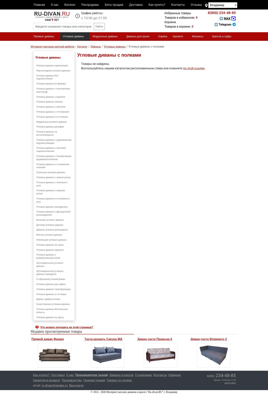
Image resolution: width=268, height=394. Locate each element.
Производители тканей (91, 375)
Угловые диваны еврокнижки (52, 65)
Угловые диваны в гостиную (51, 294)
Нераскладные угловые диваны (53, 70)
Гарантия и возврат (46, 380)
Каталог (70, 5)
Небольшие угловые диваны (51, 240)
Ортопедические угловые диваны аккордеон (49, 273)
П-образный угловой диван (50, 279)
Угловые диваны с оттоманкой (52, 112)
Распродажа (90, 5)
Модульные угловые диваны (51, 122)
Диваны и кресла (121, 375)
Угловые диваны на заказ (50, 245)
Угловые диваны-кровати (50, 250)
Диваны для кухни (139, 36)
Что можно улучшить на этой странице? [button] (66, 327)
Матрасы (199, 36)
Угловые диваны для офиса (51, 284)
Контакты (178, 5)
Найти (99, 26)
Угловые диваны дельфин (50, 126)
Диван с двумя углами (48, 299)
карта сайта (230, 383)
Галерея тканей (94, 380)
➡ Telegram (225, 24)
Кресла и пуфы (223, 36)
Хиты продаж (114, 5)
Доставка (136, 5)
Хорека (162, 36)
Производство (72, 380)
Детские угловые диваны (49, 225)
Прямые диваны (45, 36)
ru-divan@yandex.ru (55, 385)
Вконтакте (76, 385)
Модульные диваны (107, 36)
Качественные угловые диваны (53, 304)
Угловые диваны (75, 36)
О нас (54, 5)
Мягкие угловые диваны (49, 235)
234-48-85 (222, 13)
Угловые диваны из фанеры (51, 83)
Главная (39, 5)
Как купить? (157, 5)
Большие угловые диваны (50, 220)
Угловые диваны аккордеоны (52, 207)
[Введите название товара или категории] (63, 26)
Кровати (179, 36)
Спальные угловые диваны (50, 172)
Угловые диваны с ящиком (50, 97)
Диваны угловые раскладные (52, 229)
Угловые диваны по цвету (50, 317)
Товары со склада (119, 380)
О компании (143, 375)
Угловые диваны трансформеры (53, 289)
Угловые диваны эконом (49, 101)
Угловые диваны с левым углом (53, 177)
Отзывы (196, 5)
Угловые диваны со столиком (52, 117)
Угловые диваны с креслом (51, 106)
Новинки (174, 375)
